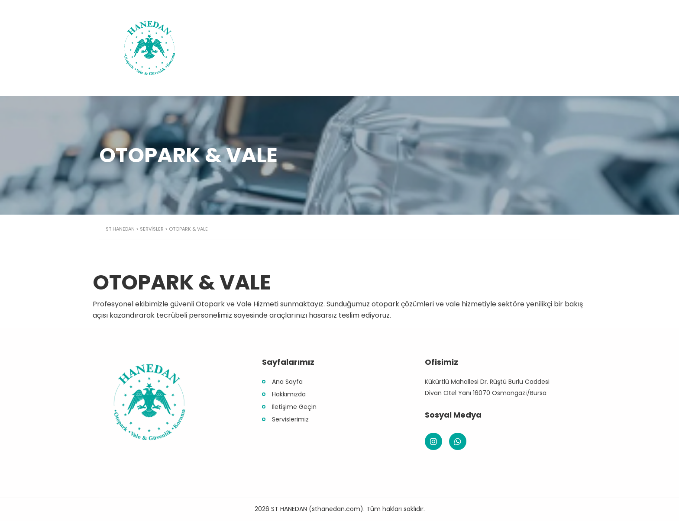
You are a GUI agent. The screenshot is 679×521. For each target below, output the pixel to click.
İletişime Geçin (294, 406)
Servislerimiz (290, 419)
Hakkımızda (289, 394)
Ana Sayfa (287, 381)
